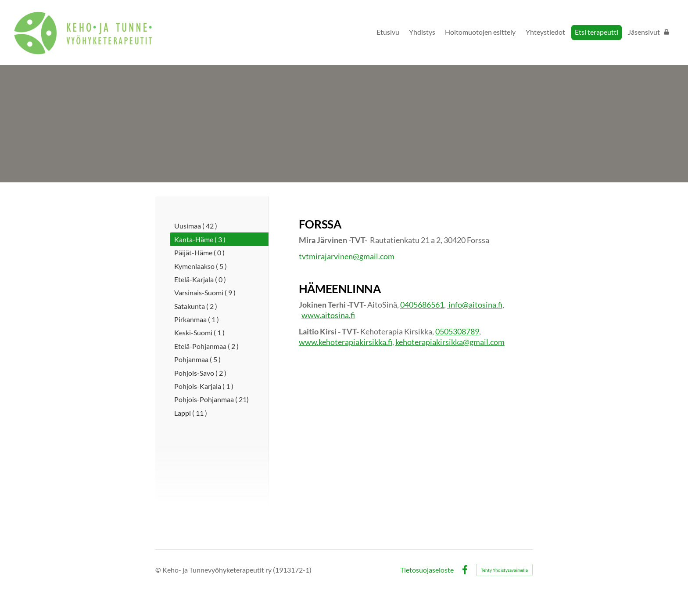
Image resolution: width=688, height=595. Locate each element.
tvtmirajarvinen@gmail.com (346, 256)
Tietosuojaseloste (427, 569)
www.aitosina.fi (328, 315)
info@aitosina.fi (474, 304)
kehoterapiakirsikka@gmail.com (450, 342)
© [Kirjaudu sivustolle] (158, 570)
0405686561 (422, 304)
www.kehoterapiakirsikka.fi (345, 342)
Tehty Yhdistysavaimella (504, 570)
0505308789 (457, 331)
